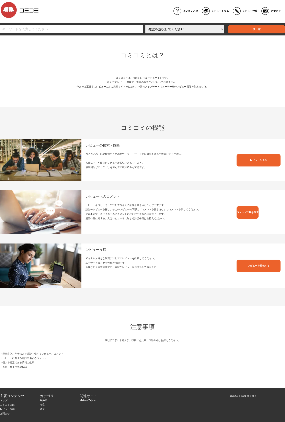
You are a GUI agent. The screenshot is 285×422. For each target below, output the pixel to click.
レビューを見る (220, 11)
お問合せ (276, 11)
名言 (42, 409)
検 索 (257, 29)
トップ (3, 400)
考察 (42, 404)
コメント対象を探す (248, 212)
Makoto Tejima (87, 400)
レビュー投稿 (250, 11)
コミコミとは (190, 11)
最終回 (43, 400)
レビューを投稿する (259, 265)
